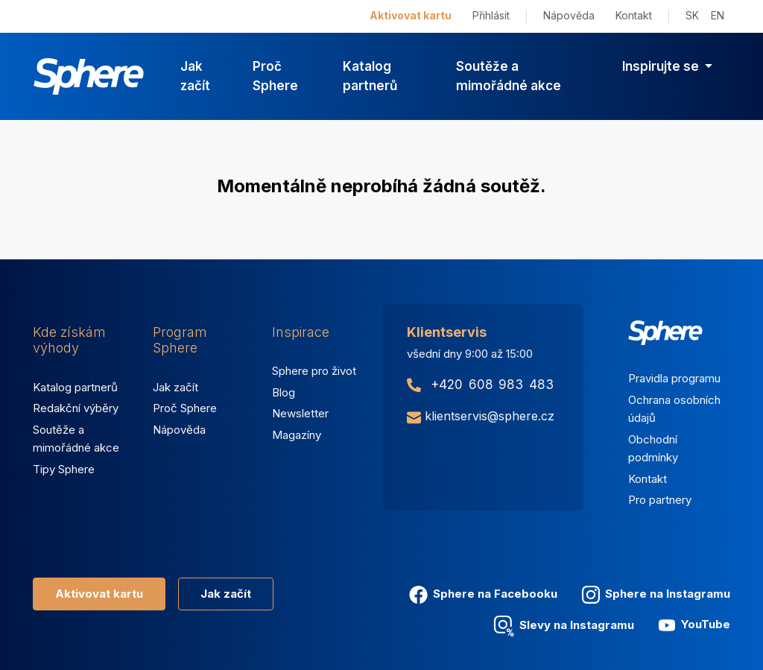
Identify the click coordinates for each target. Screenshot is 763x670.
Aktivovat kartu (411, 15)
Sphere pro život (314, 371)
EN (717, 15)
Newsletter (300, 413)
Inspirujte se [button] (662, 66)
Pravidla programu (674, 378)
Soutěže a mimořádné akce (508, 76)
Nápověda (569, 15)
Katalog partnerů (370, 76)
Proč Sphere (275, 76)
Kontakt (633, 15)
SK (692, 15)
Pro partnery (659, 500)
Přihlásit (491, 15)
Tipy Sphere (64, 469)
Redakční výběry (75, 408)
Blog (283, 392)
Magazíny (296, 435)
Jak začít (195, 76)
